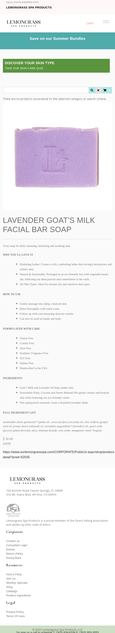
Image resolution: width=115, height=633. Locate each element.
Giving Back (13, 557)
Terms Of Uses (15, 616)
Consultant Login (16, 545)
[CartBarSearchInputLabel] (46, 90)
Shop (9, 587)
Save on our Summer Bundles (57, 38)
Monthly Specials (17, 582)
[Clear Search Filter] (98, 90)
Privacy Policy (15, 611)
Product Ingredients (18, 595)
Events (10, 549)
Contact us (13, 541)
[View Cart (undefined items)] (106, 90)
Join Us (11, 578)
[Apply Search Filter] (91, 90)
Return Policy (14, 553)
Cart (90, 23)
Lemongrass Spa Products (29, 7)
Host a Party (14, 574)
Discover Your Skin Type (29, 65)
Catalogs (11, 591)
